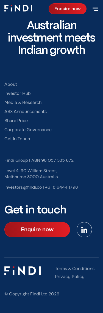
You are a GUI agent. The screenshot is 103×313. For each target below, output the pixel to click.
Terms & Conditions (74, 268)
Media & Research (22, 102)
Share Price (16, 120)
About (10, 84)
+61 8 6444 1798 (61, 187)
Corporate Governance (28, 130)
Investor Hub (17, 93)
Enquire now (67, 9)
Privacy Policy (70, 276)
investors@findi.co (23, 187)
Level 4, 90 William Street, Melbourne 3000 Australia (31, 174)
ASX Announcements (25, 111)
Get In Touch (17, 139)
